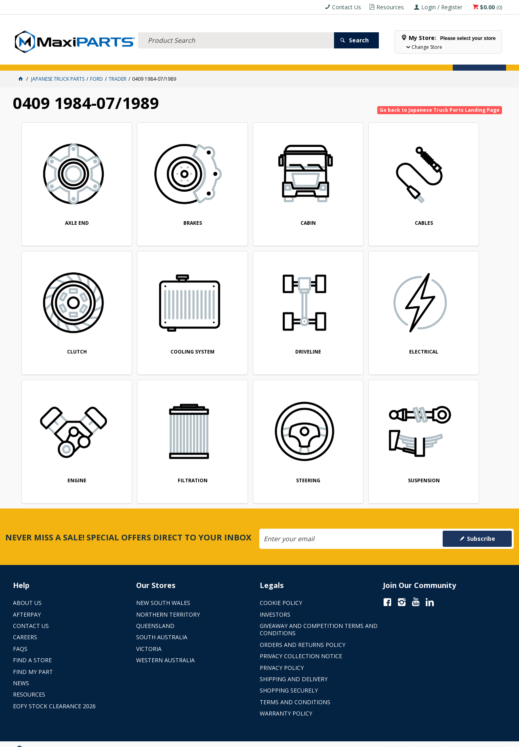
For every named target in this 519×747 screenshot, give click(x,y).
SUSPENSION (165, 447)
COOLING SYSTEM (68, 329)
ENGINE (360, 329)
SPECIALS (268, 59)
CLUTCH (457, 212)
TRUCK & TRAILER (146, 59)
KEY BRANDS (237, 59)
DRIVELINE (165, 329)
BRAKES (165, 212)
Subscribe (481, 521)
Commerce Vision (304, 737)
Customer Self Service (245, 737)
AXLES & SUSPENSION (194, 59)
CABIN (262, 212)
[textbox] (236, 30)
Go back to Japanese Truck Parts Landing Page (440, 110)
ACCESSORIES (31, 59)
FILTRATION (457, 329)
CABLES (360, 212)
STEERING (68, 447)
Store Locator (304, 59)
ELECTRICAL (66, 59)
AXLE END (68, 212)
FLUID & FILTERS (103, 59)
